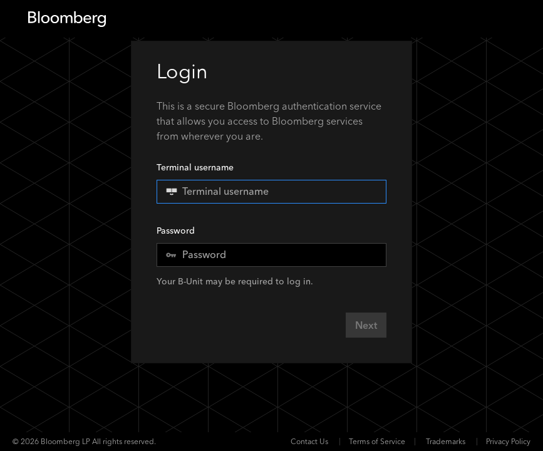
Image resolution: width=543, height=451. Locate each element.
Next (366, 325)
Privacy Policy (508, 442)
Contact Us (309, 442)
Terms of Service (377, 442)
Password (176, 231)
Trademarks (445, 442)
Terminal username (271, 183)
